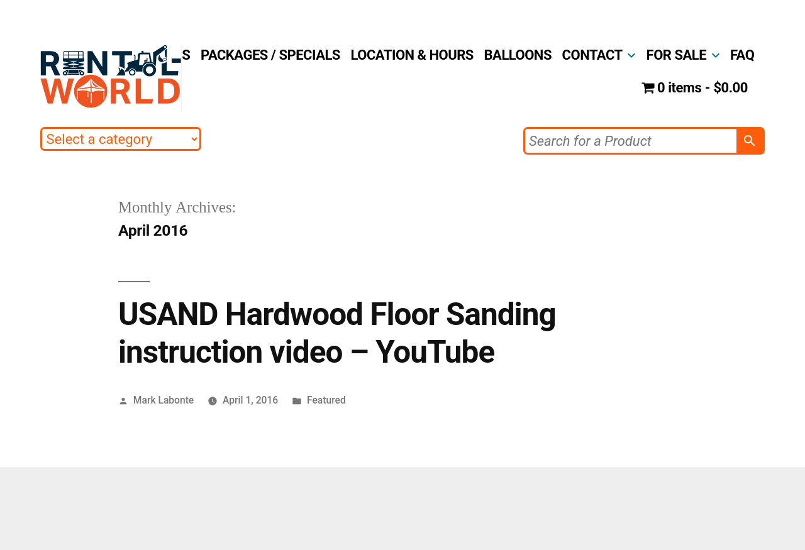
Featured (326, 400)
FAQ (742, 55)
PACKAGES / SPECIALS (270, 55)
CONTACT (592, 55)
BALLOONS (518, 55)
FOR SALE (676, 55)
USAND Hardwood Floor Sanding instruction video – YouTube (337, 333)
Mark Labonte (163, 400)
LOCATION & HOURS (412, 55)
